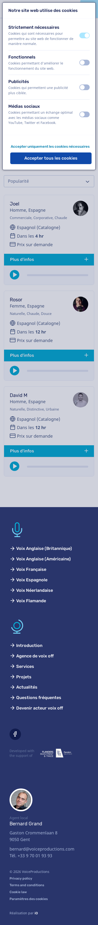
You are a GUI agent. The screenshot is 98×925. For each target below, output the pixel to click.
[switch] (84, 35)
